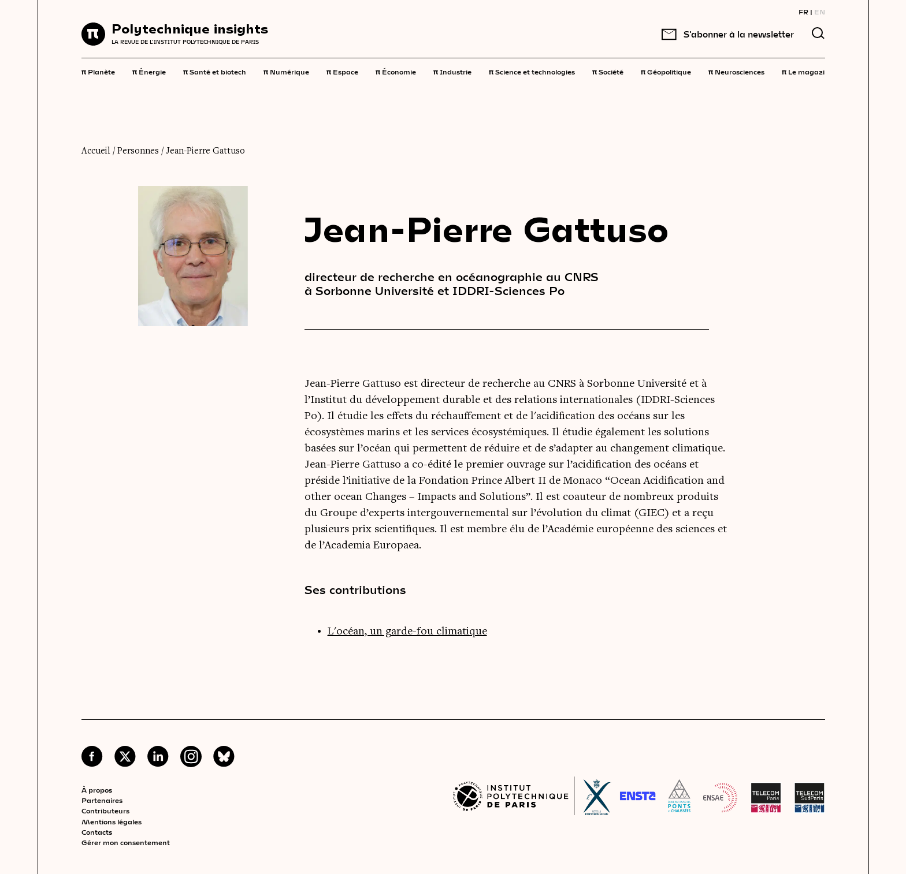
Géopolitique (666, 71)
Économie (396, 71)
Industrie (452, 71)
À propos (96, 790)
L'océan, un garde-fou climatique (407, 631)
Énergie (149, 71)
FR (803, 12)
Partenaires (101, 800)
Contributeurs (105, 810)
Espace (342, 71)
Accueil (95, 151)
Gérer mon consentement (125, 842)
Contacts (96, 832)
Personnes (138, 151)
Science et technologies (532, 71)
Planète (98, 71)
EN (819, 12)
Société (607, 71)
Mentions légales (111, 821)
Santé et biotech (214, 71)
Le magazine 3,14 (816, 71)
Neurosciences (736, 71)
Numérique (286, 71)
